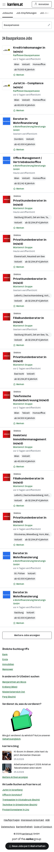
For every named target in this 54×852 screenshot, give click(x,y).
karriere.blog (10, 746)
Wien (16, 64)
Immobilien (8, 664)
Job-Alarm (45, 13)
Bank (5, 654)
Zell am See (38, 217)
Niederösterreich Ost (13, 691)
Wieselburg (32, 534)
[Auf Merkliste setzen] (18, 75)
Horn (41, 534)
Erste (5, 659)
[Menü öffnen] (4, 4)
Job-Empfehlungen (26, 13)
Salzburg (19, 612)
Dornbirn (18, 139)
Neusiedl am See (36, 256)
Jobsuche (7, 13)
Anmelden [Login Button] (42, 4)
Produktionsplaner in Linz (15, 809)
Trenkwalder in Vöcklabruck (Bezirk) (21, 799)
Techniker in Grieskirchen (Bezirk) (19, 804)
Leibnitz (18, 295)
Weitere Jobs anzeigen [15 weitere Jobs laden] (27, 635)
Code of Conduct (43, 826)
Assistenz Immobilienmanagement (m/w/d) (29, 439)
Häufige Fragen (12, 820)
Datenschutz (8, 826)
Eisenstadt (20, 256)
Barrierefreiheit (24, 826)
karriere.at (34, 784)
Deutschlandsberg (33, 295)
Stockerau (19, 534)
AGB (47, 820)
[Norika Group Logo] (26, 840)
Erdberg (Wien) (9, 686)
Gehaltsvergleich (11, 739)
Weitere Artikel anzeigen (15, 777)
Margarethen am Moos (14, 682)
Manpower (7, 669)
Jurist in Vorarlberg (12, 789)
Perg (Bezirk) (9, 696)
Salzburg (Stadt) (23, 217)
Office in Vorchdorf (12, 794)
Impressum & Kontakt (32, 820)
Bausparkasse (15, 38)
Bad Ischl (19, 373)
